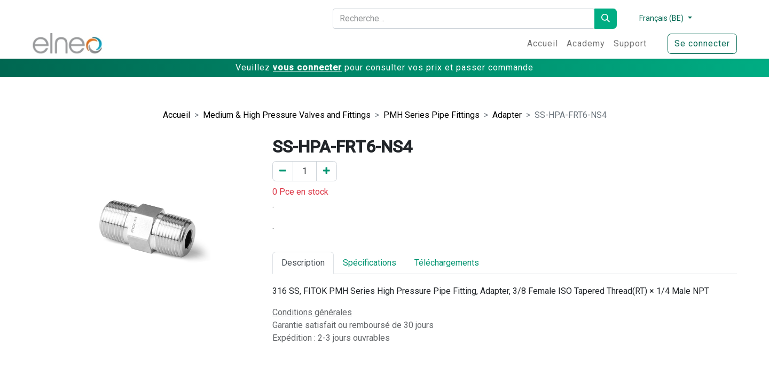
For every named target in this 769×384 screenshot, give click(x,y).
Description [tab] (303, 263)
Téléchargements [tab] (446, 263)
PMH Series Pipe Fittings (431, 115)
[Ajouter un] (326, 171)
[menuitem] (542, 43)
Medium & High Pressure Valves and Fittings (287, 115)
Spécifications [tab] (369, 263)
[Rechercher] (605, 19)
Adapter (507, 115)
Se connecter (702, 43)
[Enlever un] (282, 171)
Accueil (176, 115)
